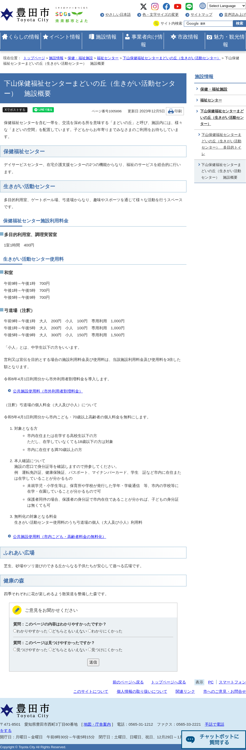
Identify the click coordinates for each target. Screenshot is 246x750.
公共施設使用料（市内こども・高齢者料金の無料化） (59, 536)
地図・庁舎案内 (97, 724)
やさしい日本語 (118, 15)
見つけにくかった (106, 649)
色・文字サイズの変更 (160, 15)
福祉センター (108, 58)
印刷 (178, 111)
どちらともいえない (69, 631)
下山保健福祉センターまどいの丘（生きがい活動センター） (172, 58)
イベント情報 (64, 37)
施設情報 (106, 37)
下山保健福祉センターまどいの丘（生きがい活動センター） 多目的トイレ (221, 144)
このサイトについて (90, 691)
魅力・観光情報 (229, 40)
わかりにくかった (106, 631)
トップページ (34, 58)
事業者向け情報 (147, 40)
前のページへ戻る (128, 682)
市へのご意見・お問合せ (224, 691)
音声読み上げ (235, 15)
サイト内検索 (171, 23)
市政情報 (188, 37)
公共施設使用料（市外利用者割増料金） (48, 391)
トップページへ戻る (168, 682)
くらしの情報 (23, 37)
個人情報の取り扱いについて (142, 691)
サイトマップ (201, 15)
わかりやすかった (32, 631)
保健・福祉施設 (80, 58)
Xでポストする (15, 110)
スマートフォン (232, 682)
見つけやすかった (32, 649)
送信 (93, 662)
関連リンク (185, 691)
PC (211, 682)
